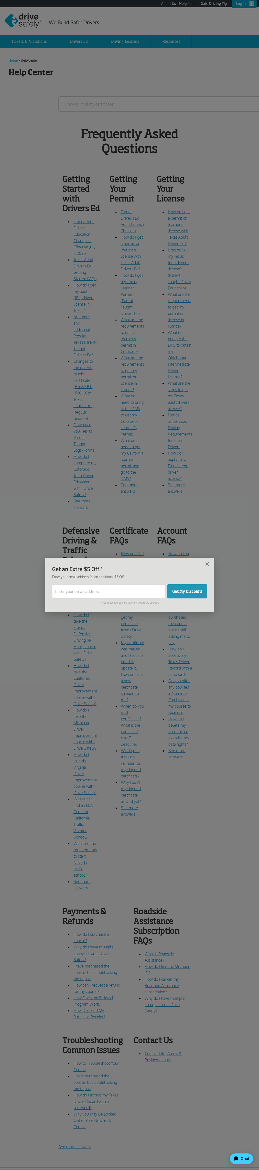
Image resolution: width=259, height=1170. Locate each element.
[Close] (207, 564)
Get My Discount (187, 591)
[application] (239, 1159)
